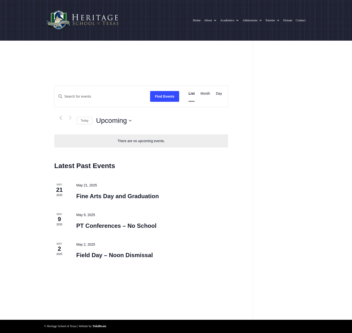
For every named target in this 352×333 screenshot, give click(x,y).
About (208, 20)
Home (197, 20)
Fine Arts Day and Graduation (117, 196)
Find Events (164, 96)
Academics (227, 20)
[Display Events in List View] (191, 93)
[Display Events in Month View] (205, 93)
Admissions (249, 20)
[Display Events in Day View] (219, 93)
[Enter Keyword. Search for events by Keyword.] (102, 96)
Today (84, 120)
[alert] (141, 141)
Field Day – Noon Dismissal (114, 255)
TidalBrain (99, 326)
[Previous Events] (61, 118)
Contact (301, 20)
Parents (270, 20)
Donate (288, 20)
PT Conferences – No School (116, 225)
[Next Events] (70, 118)
